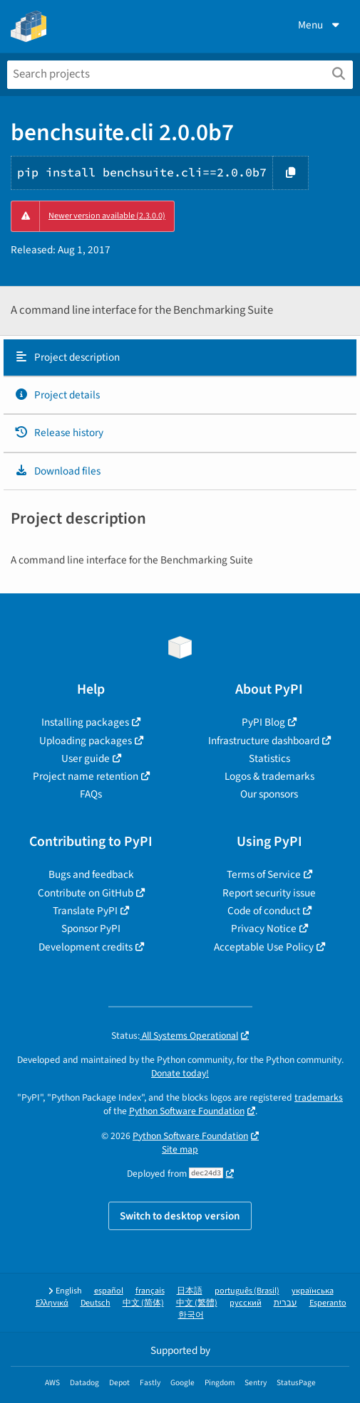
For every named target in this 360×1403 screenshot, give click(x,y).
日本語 (189, 1291)
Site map (180, 1149)
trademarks (318, 1097)
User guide (85, 758)
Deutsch (95, 1303)
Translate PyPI (85, 910)
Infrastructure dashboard (263, 740)
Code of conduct (263, 910)
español (108, 1291)
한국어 (191, 1315)
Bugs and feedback (91, 874)
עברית (285, 1303)
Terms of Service (264, 874)
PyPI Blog (263, 722)
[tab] (180, 357)
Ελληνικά (52, 1303)
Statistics (269, 758)
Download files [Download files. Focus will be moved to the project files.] (57, 471)
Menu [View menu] (320, 25)
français (150, 1291)
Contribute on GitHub (85, 893)
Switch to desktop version (180, 1216)
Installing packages (85, 722)
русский (246, 1303)
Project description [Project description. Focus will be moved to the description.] (67, 357)
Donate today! (180, 1073)
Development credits (85, 947)
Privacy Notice (264, 928)
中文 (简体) (143, 1303)
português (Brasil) (247, 1291)
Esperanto (327, 1303)
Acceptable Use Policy (264, 947)
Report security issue (269, 893)
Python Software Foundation (187, 1111)
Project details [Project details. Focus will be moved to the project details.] (57, 395)
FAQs (91, 794)
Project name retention (85, 776)
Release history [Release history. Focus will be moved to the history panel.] (58, 432)
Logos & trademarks (269, 776)
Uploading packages (85, 740)
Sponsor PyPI (90, 928)
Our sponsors (269, 794)
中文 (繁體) (196, 1303)
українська (313, 1291)
